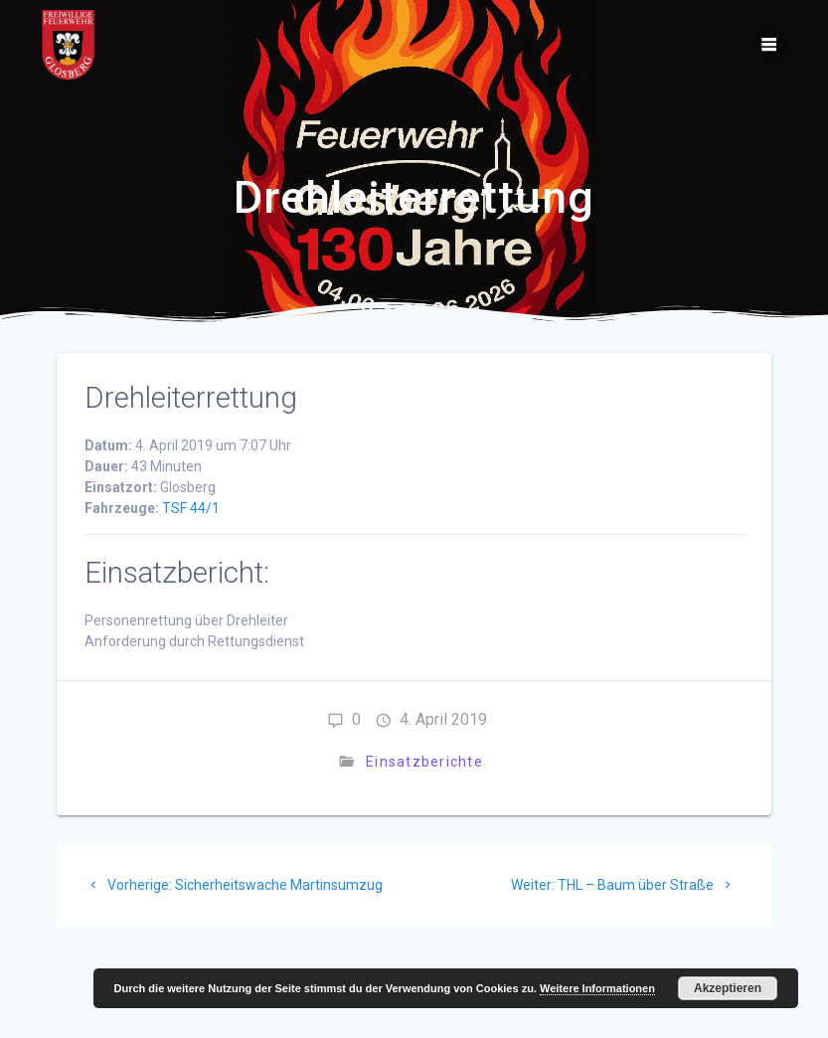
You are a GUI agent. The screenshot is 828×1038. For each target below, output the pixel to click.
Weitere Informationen (597, 988)
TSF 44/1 (191, 508)
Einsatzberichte (424, 762)
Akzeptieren (727, 988)
